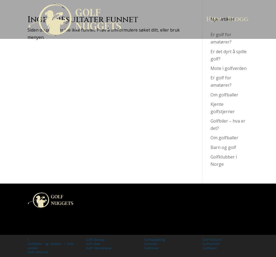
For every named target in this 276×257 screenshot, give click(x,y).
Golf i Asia (93, 244)
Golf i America (37, 252)
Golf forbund (211, 240)
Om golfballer (224, 95)
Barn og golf (223, 147)
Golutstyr (151, 244)
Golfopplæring (154, 240)
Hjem (214, 19)
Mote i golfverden (229, 68)
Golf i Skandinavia (98, 248)
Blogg (238, 19)
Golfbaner (209, 248)
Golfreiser (151, 248)
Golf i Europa (95, 240)
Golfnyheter (211, 244)
